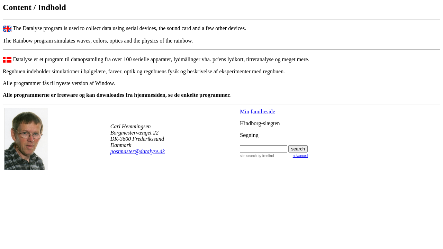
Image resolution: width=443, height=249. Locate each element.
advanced (300, 156)
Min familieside (257, 111)
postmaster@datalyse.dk (137, 151)
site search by (257, 156)
